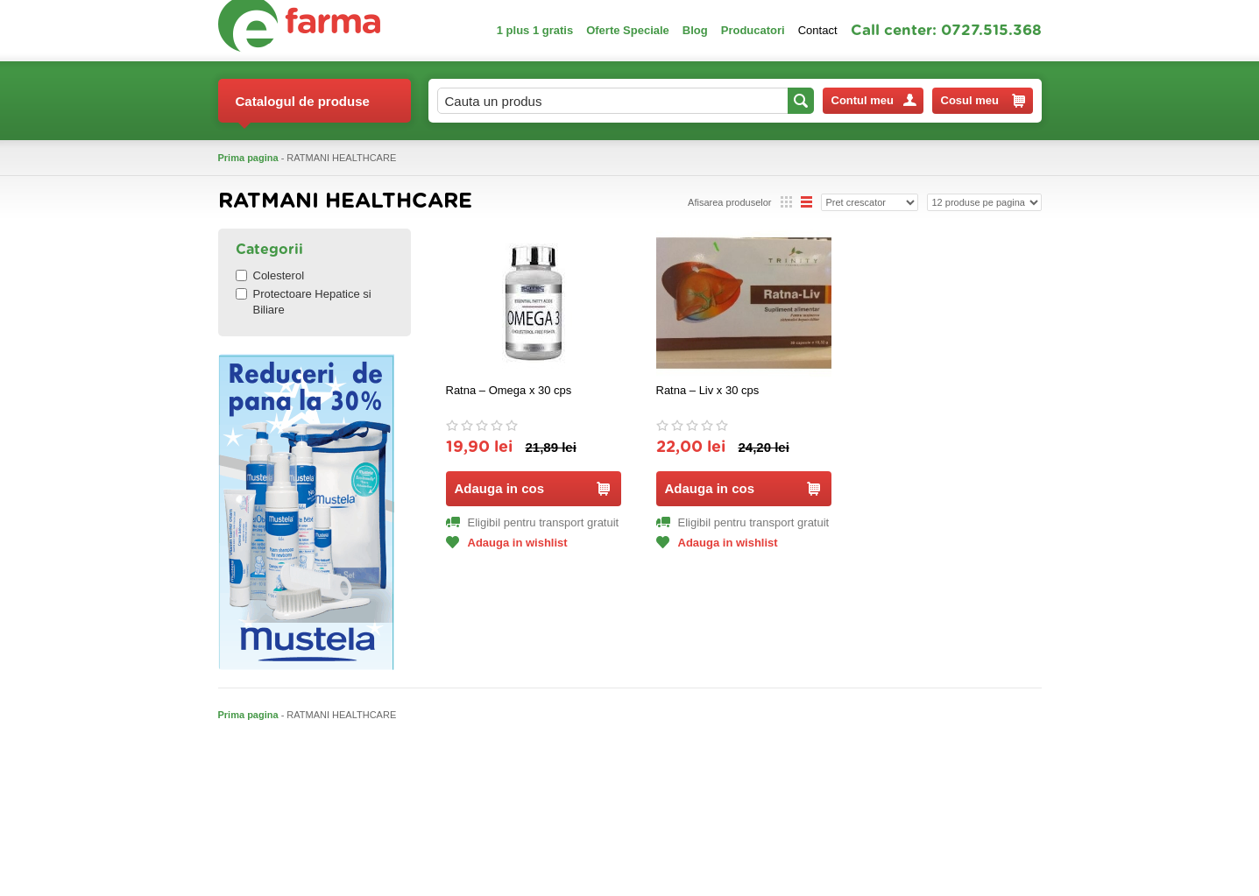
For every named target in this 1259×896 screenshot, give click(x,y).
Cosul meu (983, 101)
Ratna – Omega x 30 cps (509, 390)
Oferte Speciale (627, 30)
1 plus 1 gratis (535, 30)
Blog (695, 30)
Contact (818, 30)
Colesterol (270, 275)
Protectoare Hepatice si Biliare (303, 301)
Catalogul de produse (303, 108)
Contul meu (873, 100)
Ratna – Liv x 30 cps (708, 390)
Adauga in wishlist (507, 542)
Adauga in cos (532, 488)
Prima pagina (248, 157)
